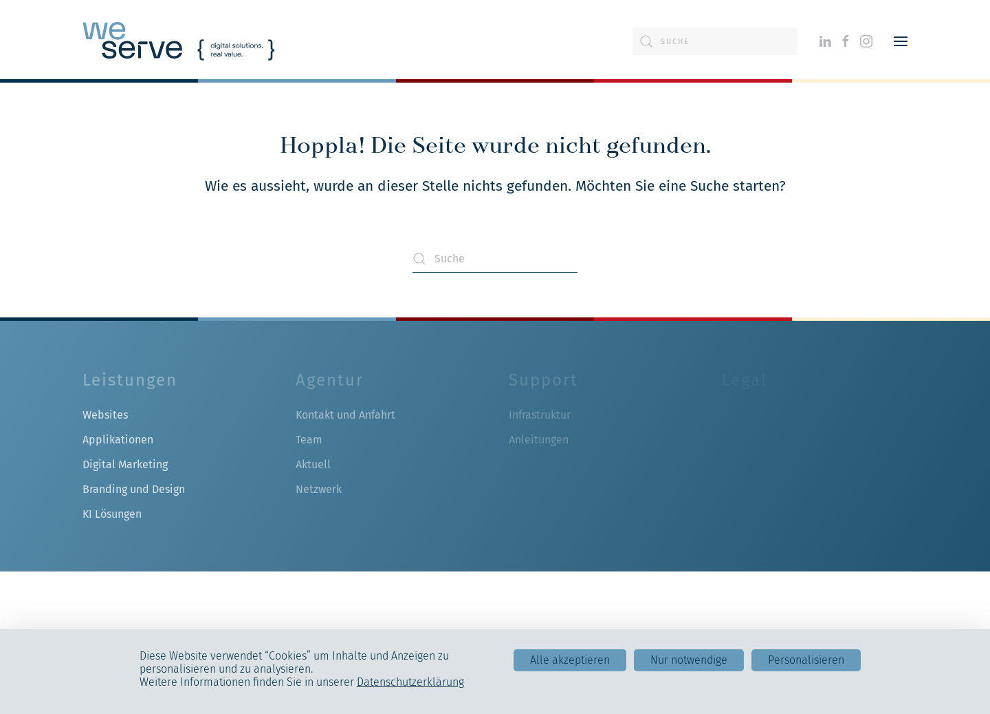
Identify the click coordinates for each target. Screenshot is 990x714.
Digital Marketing (125, 464)
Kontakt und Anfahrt (345, 414)
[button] (901, 41)
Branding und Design (133, 489)
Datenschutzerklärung (410, 682)
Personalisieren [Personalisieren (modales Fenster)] (806, 659)
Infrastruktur (540, 414)
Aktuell (313, 464)
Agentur (330, 380)
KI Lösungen (112, 514)
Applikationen (117, 439)
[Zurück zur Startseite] (178, 41)
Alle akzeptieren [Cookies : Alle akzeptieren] (570, 659)
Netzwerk (319, 489)
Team (309, 439)
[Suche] (715, 41)
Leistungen (129, 380)
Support (543, 380)
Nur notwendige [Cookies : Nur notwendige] (688, 659)
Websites (105, 414)
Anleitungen (539, 439)
